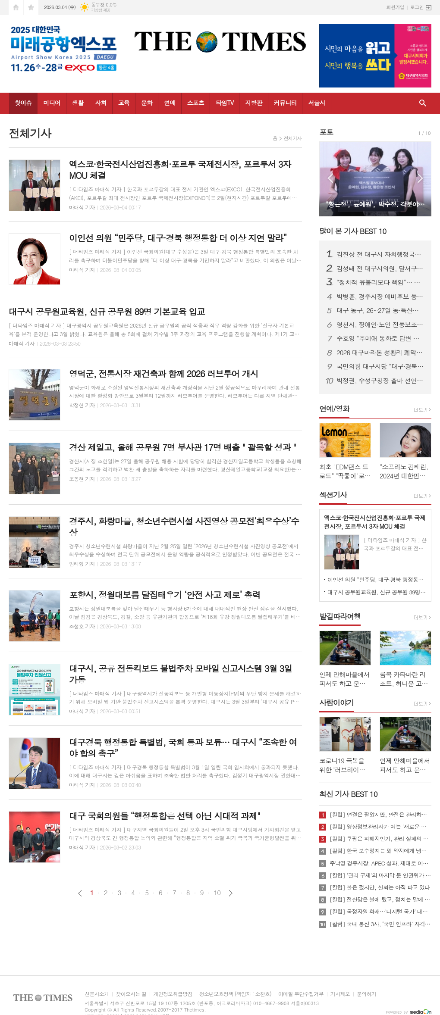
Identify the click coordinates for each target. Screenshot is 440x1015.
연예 (169, 102)
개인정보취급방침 (172, 994)
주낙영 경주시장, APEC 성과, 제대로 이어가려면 (380, 863)
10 (217, 892)
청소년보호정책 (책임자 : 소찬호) (235, 994)
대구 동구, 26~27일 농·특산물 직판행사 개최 (380, 310)
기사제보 (340, 994)
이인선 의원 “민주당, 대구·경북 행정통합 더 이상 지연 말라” (377, 579)
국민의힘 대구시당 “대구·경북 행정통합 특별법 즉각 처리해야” (380, 366)
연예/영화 (334, 408)
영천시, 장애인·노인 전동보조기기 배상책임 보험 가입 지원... (380, 324)
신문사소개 (97, 994)
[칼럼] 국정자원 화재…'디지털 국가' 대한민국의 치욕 (380, 911)
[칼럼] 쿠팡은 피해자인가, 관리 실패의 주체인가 (380, 839)
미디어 (51, 102)
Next (420, 178)
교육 (123, 102)
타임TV (224, 102)
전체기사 (293, 138)
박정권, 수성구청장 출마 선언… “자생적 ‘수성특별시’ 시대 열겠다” (380, 380)
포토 (326, 132)
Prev (330, 178)
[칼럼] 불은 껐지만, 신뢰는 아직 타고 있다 (380, 887)
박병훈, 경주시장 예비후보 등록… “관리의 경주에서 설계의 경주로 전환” (380, 296)
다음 (231, 893)
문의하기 (366, 994)
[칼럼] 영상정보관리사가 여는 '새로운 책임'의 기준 (380, 827)
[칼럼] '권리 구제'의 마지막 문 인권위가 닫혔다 (380, 875)
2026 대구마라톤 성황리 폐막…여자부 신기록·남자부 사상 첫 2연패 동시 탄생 (380, 352)
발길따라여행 (340, 616)
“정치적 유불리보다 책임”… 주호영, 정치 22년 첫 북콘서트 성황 (380, 282)
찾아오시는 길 (131, 994)
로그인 (417, 7)
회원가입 (395, 7)
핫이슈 (23, 102)
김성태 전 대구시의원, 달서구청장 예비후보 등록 (380, 268)
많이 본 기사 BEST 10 (352, 231)
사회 (100, 102)
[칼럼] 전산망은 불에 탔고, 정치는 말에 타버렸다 (380, 899)
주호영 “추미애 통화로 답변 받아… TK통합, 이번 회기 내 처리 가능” (380, 338)
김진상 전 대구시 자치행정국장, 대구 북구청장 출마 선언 (380, 254)
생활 (77, 102)
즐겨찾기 (31, 7)
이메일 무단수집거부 (301, 994)
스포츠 (195, 102)
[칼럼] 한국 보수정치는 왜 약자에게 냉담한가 (380, 851)
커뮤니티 (285, 102)
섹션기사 (333, 495)
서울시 (316, 102)
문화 (146, 102)
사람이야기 (336, 702)
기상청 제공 (100, 10)
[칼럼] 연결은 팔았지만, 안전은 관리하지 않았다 (380, 814)
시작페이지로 (16, 7)
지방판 (253, 102)
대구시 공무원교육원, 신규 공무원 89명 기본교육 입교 (377, 592)
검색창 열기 (422, 103)
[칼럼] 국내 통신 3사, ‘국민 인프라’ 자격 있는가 (380, 924)
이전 (80, 893)
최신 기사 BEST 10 (348, 794)
